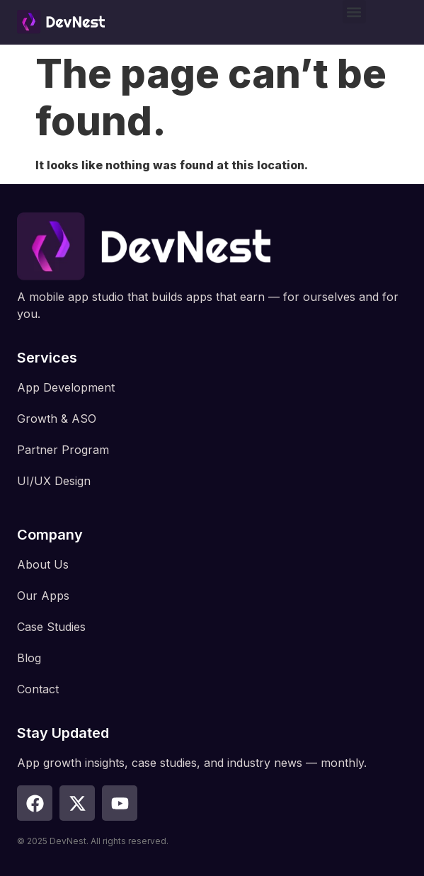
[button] (354, 11)
